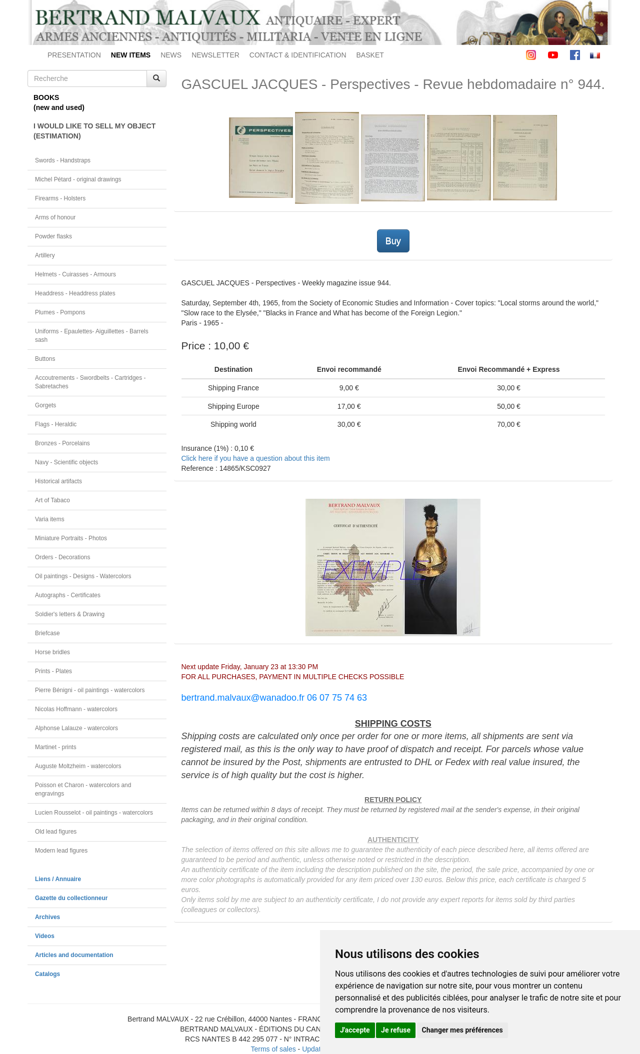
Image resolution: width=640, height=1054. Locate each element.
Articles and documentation (74, 955)
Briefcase (47, 633)
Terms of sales (273, 1049)
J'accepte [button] (355, 1030)
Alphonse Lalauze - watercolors (76, 728)
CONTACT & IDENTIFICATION (298, 55)
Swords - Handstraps (62, 160)
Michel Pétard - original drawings (78, 179)
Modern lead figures (61, 850)
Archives (47, 917)
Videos (44, 936)
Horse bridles (52, 652)
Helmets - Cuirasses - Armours (75, 274)
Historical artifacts (58, 481)
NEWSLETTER (216, 55)
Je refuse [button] (395, 1030)
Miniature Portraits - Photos (71, 538)
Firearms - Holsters (60, 198)
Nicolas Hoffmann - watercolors (76, 709)
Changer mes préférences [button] (462, 1030)
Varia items (49, 519)
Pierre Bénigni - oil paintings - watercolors (89, 690)
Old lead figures (55, 831)
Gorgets (45, 405)
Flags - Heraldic (55, 424)
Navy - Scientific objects (66, 462)
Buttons (45, 358)
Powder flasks (53, 236)
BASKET (370, 55)
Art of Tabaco (52, 500)
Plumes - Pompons (60, 312)
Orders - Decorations (62, 557)
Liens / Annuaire (58, 879)
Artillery (45, 255)
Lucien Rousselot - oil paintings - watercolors (94, 812)
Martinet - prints (55, 747)
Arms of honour (55, 217)
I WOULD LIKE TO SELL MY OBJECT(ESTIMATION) (95, 131)
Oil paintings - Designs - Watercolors (83, 576)
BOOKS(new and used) (59, 102)
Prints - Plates (53, 671)
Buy (393, 241)
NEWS (171, 55)
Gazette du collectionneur (71, 898)
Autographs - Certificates (67, 595)
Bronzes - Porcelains (62, 443)
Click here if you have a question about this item (256, 458)
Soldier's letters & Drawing (69, 614)
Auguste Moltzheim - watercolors (78, 766)
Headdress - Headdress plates (75, 293)
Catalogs (47, 974)
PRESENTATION (74, 55)
